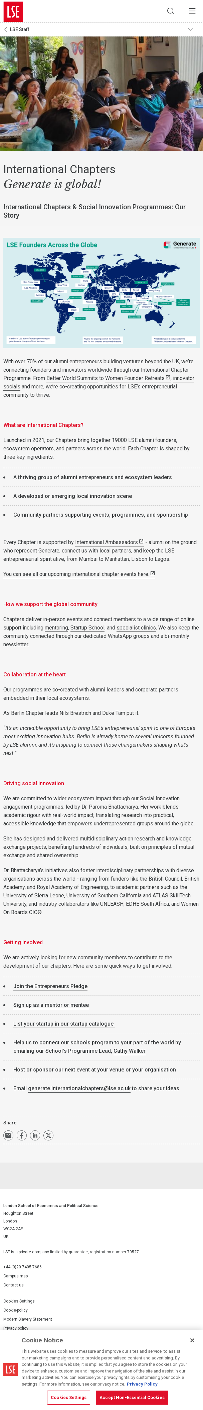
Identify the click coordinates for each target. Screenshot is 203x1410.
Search (168, 11)
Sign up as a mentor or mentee (51, 1006)
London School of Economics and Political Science (13, 12)
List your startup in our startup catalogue (64, 1025)
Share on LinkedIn (35, 1137)
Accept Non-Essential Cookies (132, 1397)
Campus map (15, 1277)
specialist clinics (136, 629)
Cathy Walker (130, 1052)
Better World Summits (72, 379)
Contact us (13, 1286)
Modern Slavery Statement (27, 1320)
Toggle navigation (193, 30)
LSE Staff (19, 30)
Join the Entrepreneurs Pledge (50, 987)
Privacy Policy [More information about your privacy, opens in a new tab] (142, 1384)
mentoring (56, 629)
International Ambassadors (106, 543)
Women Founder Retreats (135, 379)
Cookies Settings (19, 1302)
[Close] (192, 1340)
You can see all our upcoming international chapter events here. (76, 575)
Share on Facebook (22, 1137)
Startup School (87, 629)
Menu (191, 11)
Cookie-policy (15, 1311)
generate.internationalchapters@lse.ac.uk (79, 1090)
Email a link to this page (8, 1137)
